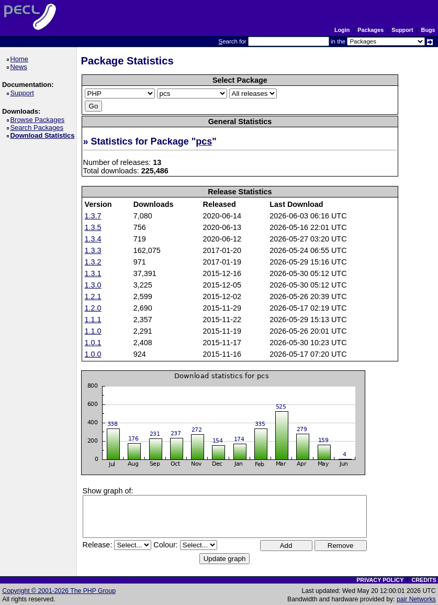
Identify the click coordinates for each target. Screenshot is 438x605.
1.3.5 (93, 227)
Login (342, 30)
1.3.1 (93, 273)
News (20, 67)
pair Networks (416, 599)
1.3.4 (93, 239)
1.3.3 (93, 250)
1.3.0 (93, 285)
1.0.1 (93, 342)
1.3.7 (93, 216)
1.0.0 (93, 354)
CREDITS (423, 580)
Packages (370, 30)
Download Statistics (44, 135)
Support (402, 30)
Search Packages (38, 127)
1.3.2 (93, 262)
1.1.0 (93, 331)
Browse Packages (39, 120)
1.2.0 (93, 308)
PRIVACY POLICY (379, 580)
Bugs (428, 30)
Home (20, 59)
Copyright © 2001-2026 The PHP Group (59, 591)
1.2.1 (93, 296)
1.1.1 (93, 319)
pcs (204, 141)
